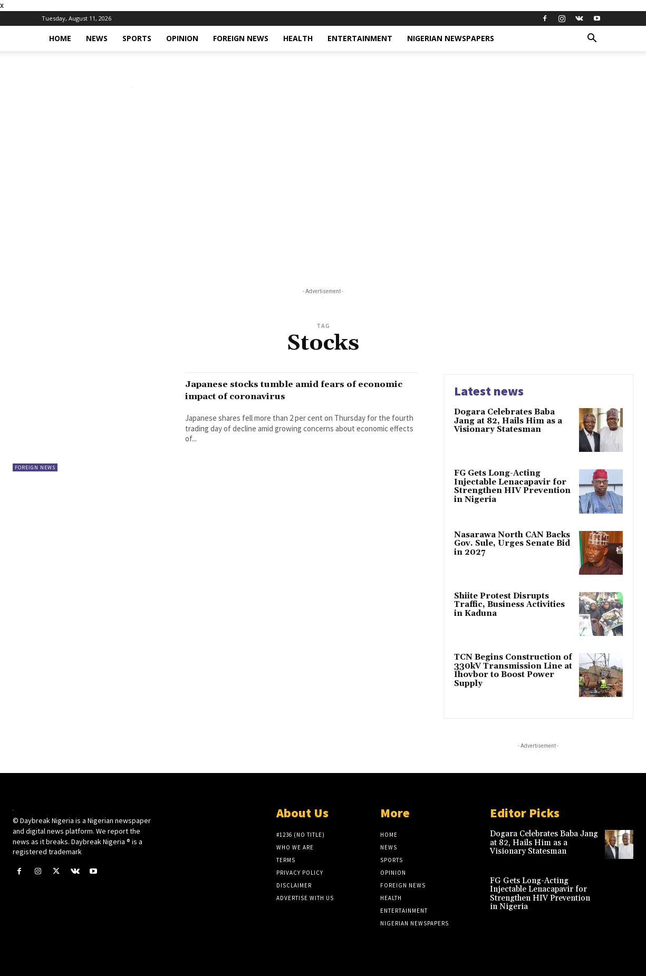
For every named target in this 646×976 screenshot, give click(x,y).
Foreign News (240, 38)
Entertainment (359, 38)
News (97, 38)
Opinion (182, 38)
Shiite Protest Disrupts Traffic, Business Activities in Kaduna (509, 605)
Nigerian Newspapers (450, 38)
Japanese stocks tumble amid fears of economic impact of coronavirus (292, 390)
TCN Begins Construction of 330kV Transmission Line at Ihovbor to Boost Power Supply (513, 670)
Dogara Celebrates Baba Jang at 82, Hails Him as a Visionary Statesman (508, 420)
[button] (592, 39)
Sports (136, 38)
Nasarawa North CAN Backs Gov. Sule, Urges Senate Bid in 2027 (512, 543)
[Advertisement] (323, 190)
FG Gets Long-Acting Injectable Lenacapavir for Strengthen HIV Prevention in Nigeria (512, 486)
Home (60, 38)
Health (298, 38)
